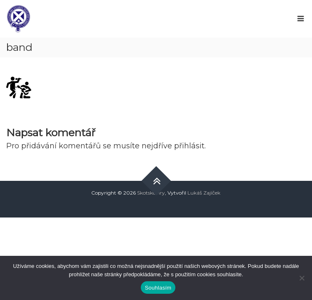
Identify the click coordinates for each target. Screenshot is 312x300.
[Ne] (301, 278)
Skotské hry (151, 193)
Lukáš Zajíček (203, 193)
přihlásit (189, 145)
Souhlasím (158, 288)
